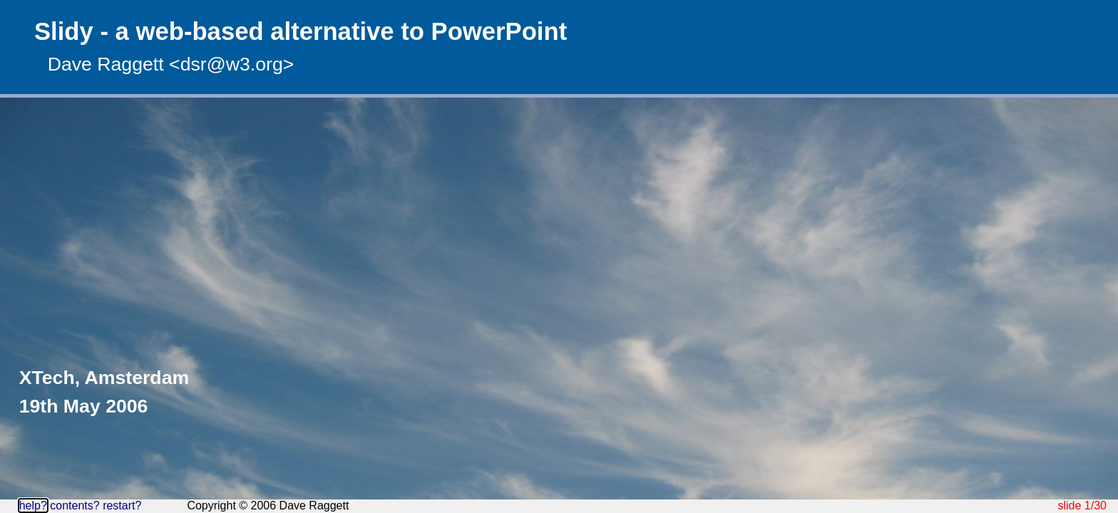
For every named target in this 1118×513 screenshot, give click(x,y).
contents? (74, 505)
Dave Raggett (106, 64)
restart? (122, 505)
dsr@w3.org (231, 64)
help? (33, 505)
